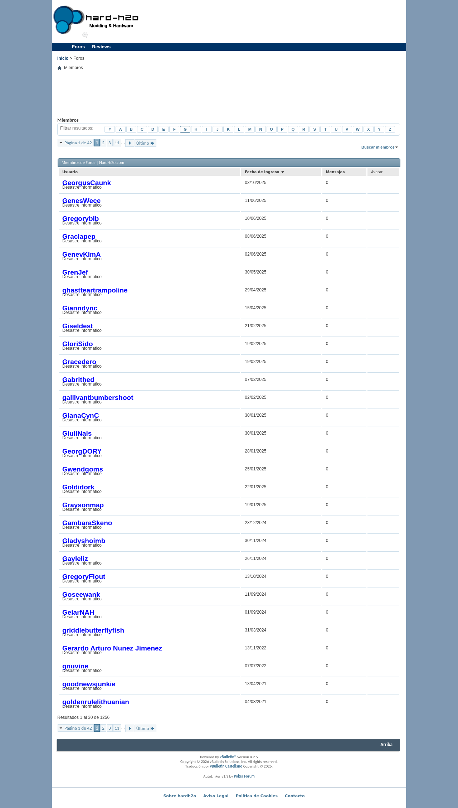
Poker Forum (244, 776)
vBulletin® (228, 757)
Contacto (294, 796)
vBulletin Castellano (226, 766)
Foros (78, 46)
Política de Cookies (257, 796)
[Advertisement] (274, 21)
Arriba (386, 744)
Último (145, 143)
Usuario (70, 172)
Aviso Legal (216, 796)
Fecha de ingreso (265, 172)
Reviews (101, 46)
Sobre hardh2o (179, 796)
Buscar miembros (378, 147)
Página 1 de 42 (78, 142)
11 (117, 142)
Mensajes (335, 172)
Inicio (62, 58)
